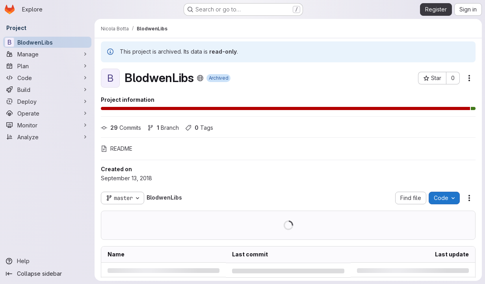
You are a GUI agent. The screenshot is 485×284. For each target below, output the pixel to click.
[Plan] (47, 65)
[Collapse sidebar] (47, 273)
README (116, 148)
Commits (121, 127)
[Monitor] (47, 125)
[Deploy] (47, 101)
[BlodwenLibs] (47, 42)
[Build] (47, 89)
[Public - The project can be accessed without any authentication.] (200, 78)
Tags (199, 127)
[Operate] (47, 113)
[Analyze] (47, 136)
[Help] (47, 261)
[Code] (47, 77)
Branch (163, 127)
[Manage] (47, 54)
